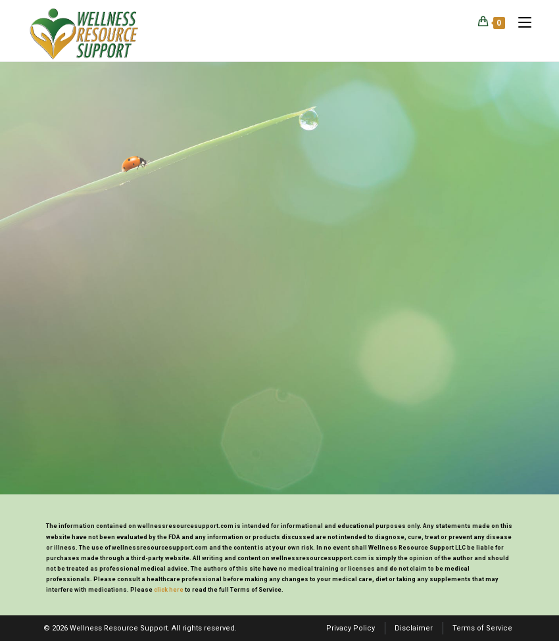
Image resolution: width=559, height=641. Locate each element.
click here (168, 589)
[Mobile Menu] (519, 22)
